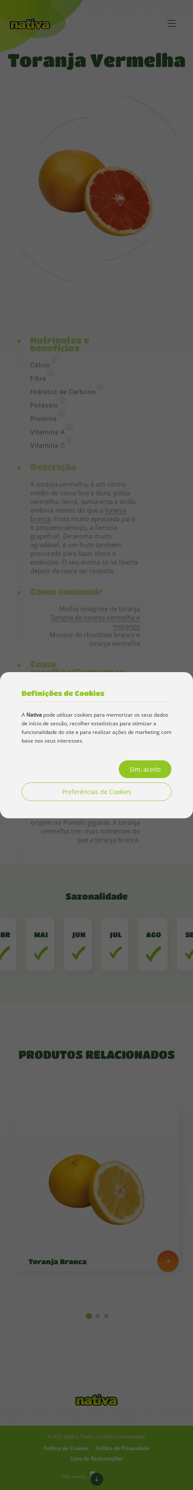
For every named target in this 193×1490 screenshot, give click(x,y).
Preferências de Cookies (96, 792)
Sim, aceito (145, 769)
